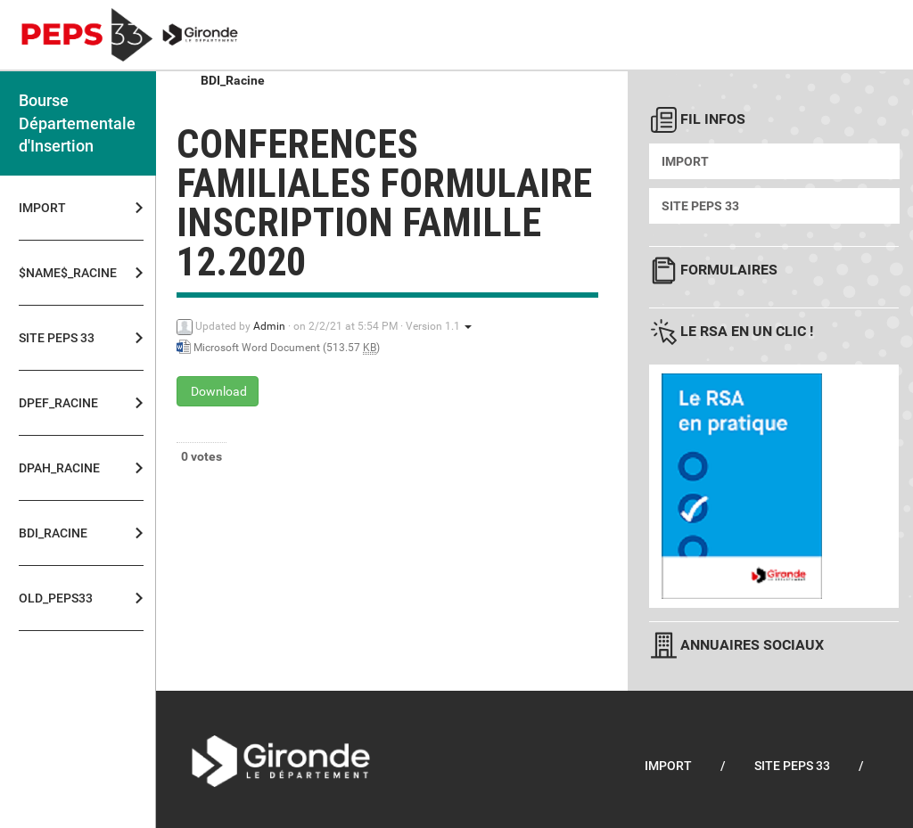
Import (42, 208)
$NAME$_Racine (62, 273)
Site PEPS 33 (57, 338)
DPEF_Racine (58, 403)
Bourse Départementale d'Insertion (77, 123)
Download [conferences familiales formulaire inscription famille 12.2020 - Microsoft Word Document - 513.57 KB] (217, 391)
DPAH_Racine (59, 468)
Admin (269, 326)
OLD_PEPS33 (56, 598)
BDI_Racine (53, 533)
